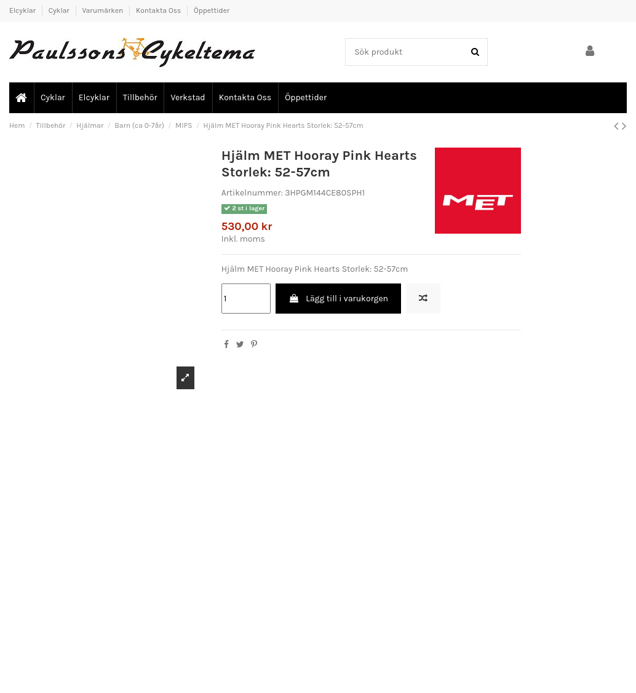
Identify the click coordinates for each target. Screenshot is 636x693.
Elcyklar (23, 10)
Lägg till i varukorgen (338, 298)
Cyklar (60, 10)
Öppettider (211, 10)
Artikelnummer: (252, 193)
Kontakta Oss (159, 10)
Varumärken (103, 10)
